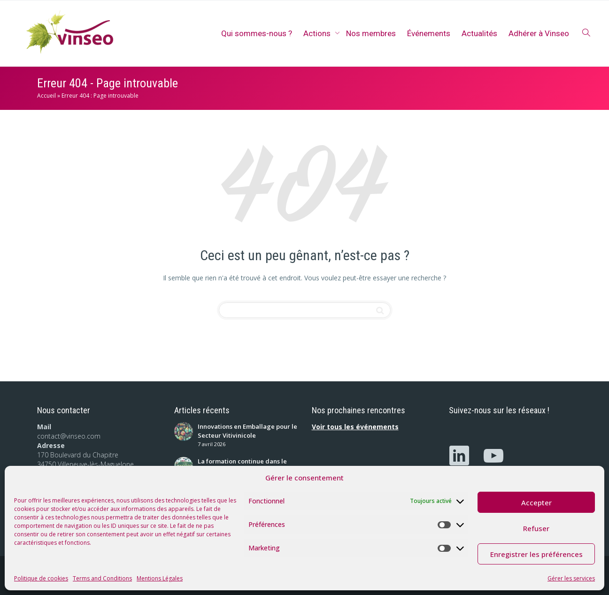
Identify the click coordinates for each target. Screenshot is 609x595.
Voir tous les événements (355, 426)
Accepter (536, 502)
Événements (428, 33)
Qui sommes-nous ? (256, 33)
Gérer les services (571, 578)
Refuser (536, 528)
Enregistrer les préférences (536, 554)
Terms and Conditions (102, 578)
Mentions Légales (160, 578)
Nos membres (371, 33)
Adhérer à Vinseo (539, 33)
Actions (317, 33)
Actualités (479, 33)
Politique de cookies (41, 578)
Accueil (46, 96)
